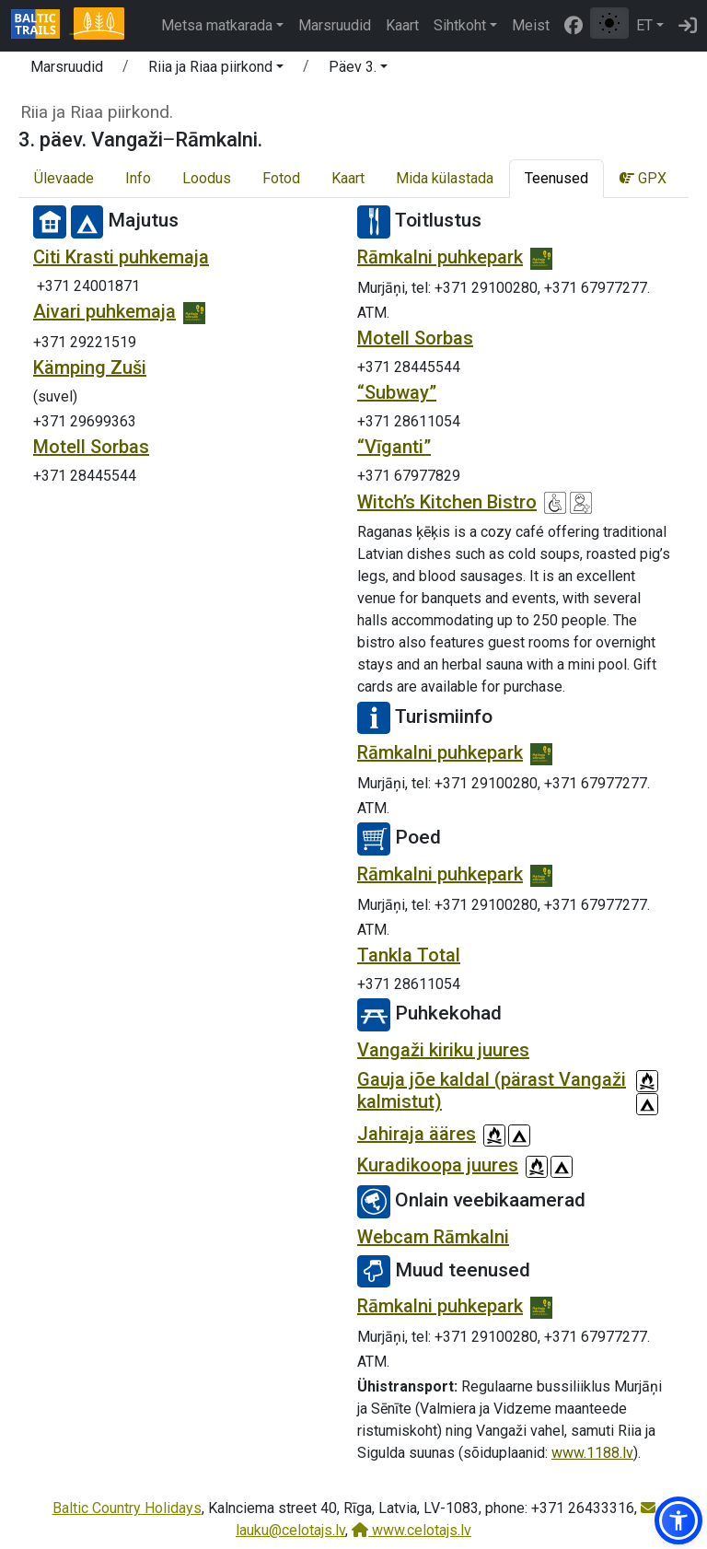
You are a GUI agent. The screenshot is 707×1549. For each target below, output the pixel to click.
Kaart (402, 25)
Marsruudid (334, 25)
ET (644, 25)
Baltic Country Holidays (127, 1508)
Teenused (556, 178)
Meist (531, 25)
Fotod (281, 178)
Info (138, 178)
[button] (216, 70)
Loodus (206, 178)
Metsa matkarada (216, 25)
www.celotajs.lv (411, 1530)
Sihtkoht (460, 25)
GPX (643, 178)
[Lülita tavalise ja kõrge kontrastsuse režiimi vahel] (609, 23)
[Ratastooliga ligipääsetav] (555, 503)
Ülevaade (64, 178)
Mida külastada (444, 178)
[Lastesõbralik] (581, 503)
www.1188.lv (592, 1453)
